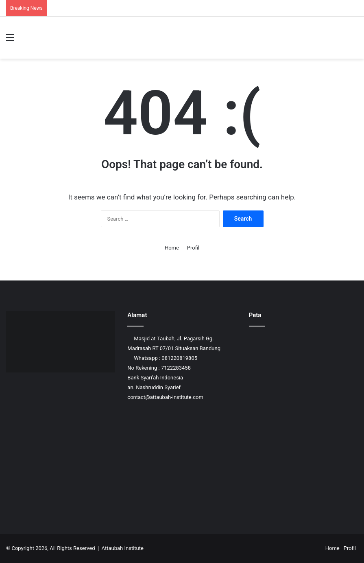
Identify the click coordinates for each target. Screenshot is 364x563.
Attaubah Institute (123, 548)
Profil (193, 248)
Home (172, 248)
